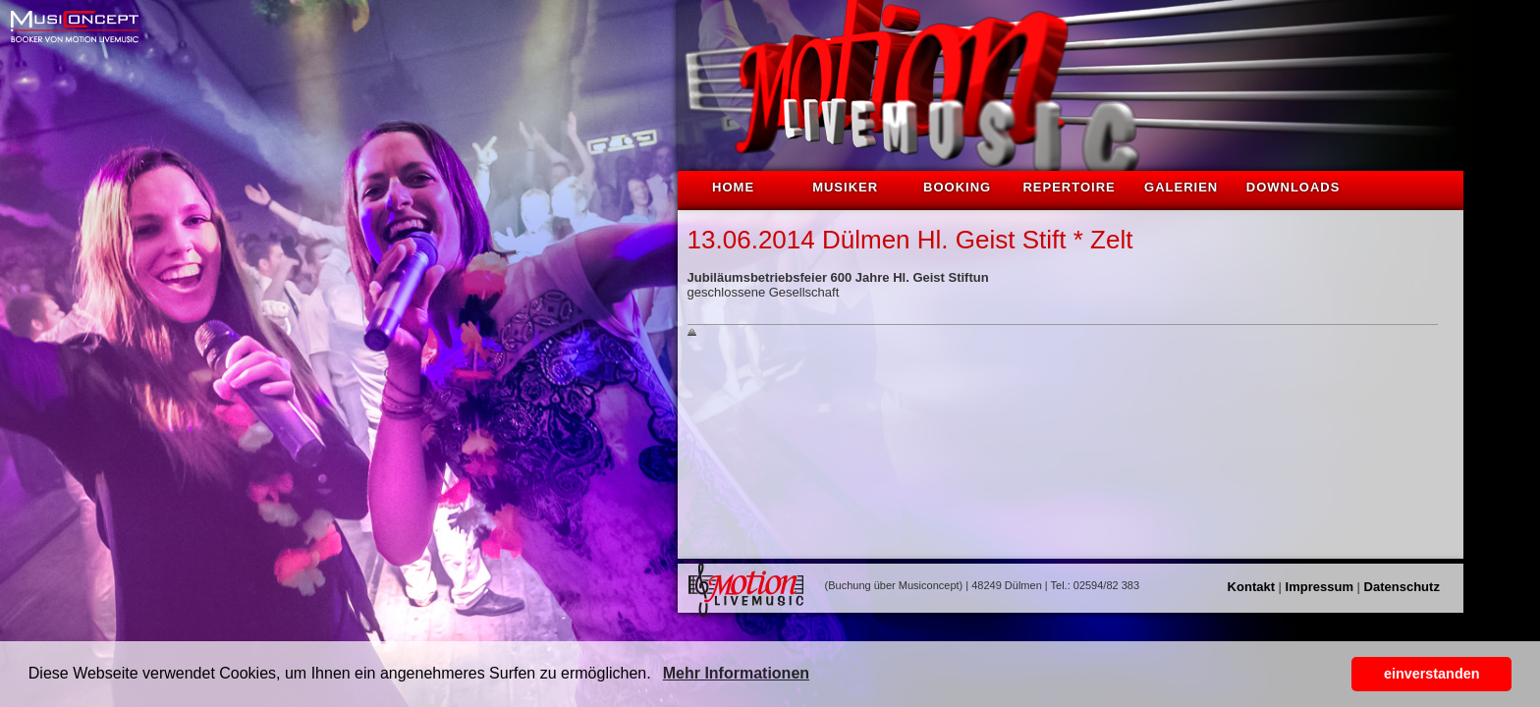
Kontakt (1251, 586)
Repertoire (1068, 187)
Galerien (1181, 187)
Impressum (1319, 586)
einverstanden (1432, 673)
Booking (957, 187)
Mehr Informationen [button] (736, 673)
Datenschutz (1402, 586)
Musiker (845, 187)
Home (733, 187)
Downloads (1293, 187)
